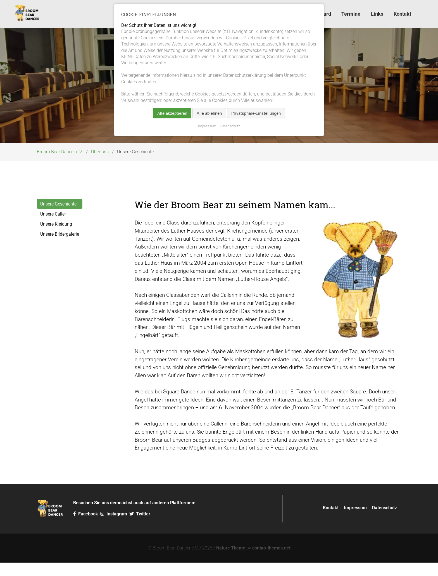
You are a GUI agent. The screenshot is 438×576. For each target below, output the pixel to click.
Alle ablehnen (209, 113)
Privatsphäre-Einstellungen (256, 113)
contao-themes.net (271, 561)
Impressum (355, 521)
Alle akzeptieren (172, 113)
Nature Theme (230, 561)
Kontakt (331, 521)
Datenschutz (384, 521)
